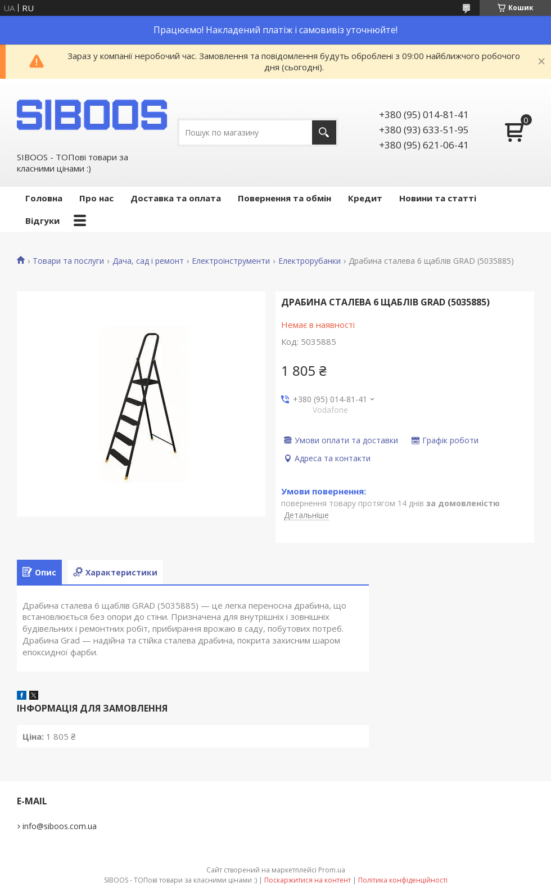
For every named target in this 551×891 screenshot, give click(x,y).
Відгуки (42, 220)
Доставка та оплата (175, 198)
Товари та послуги (68, 261)
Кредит (365, 198)
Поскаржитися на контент (307, 880)
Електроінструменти (231, 261)
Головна (43, 198)
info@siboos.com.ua (59, 826)
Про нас (96, 198)
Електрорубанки (309, 261)
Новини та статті (437, 198)
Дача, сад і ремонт (148, 261)
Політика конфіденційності (403, 880)
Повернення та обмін (284, 198)
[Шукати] (324, 132)
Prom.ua (331, 870)
